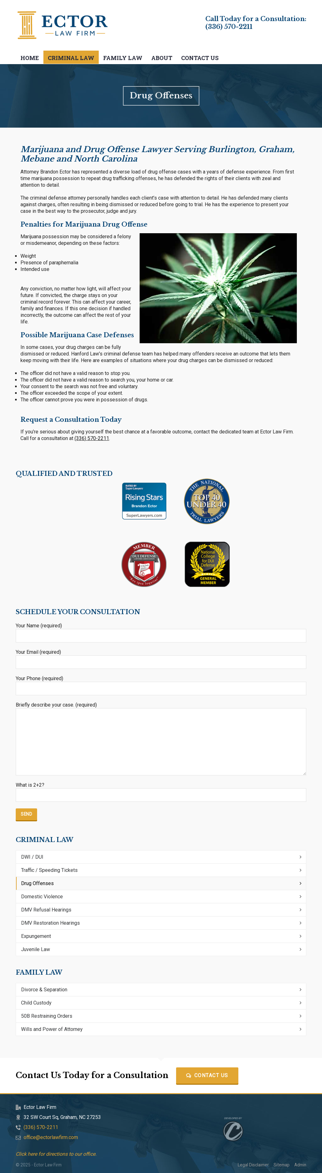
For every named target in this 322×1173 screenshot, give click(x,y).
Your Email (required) (161, 657)
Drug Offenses (37, 883)
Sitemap (282, 1164)
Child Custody (36, 1003)
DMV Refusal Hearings (46, 910)
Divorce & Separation (44, 990)
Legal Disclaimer (253, 1164)
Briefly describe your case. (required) (161, 708)
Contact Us (207, 1075)
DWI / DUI (32, 857)
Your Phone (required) (161, 683)
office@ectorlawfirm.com (51, 1137)
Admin (300, 1164)
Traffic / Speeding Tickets (49, 870)
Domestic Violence (42, 897)
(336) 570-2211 (229, 26)
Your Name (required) (161, 631)
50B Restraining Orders (46, 1016)
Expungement (36, 936)
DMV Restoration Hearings (50, 923)
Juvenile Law (35, 949)
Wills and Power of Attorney (52, 1029)
